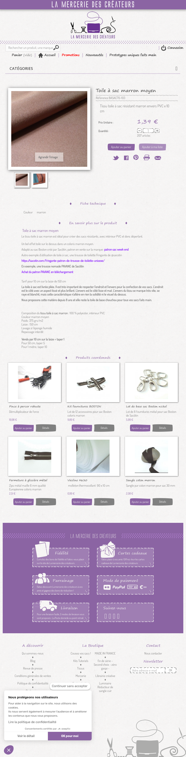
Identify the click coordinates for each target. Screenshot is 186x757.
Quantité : (103, 131)
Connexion (174, 48)
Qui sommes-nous (33, 653)
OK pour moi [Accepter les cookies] (70, 736)
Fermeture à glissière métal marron (28, 480)
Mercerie (81, 676)
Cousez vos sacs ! (81, 653)
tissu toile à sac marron (54, 313)
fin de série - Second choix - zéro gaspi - (105, 664)
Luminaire (105, 683)
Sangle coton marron (140, 480)
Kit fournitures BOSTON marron (84, 406)
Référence (102, 98)
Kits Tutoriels (80, 661)
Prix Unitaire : (105, 122)
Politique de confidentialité (32, 683)
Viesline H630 (77, 480)
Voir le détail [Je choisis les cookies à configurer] (25, 736)
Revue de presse (32, 668)
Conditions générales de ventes (33, 676)
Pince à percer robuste (25, 406)
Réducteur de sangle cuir (105, 689)
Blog (32, 661)
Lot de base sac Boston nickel (146, 406)
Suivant (50, 180)
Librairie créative (105, 676)
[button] (9, 750)
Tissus (80, 668)
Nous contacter (153, 653)
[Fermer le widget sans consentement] (70, 686)
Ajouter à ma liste (152, 147)
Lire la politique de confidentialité (32, 722)
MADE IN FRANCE (105, 653)
